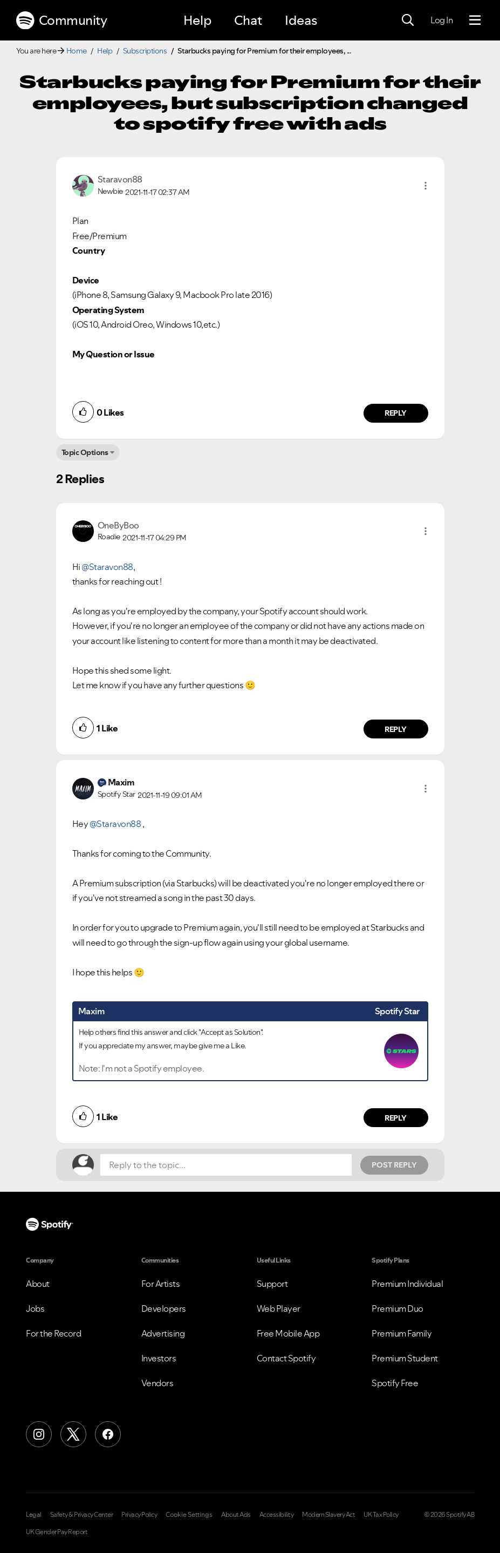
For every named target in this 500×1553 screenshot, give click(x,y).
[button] (425, 186)
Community (61, 20)
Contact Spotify (286, 1358)
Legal (34, 1514)
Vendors (157, 1383)
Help (197, 20)
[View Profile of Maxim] (121, 782)
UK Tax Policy (381, 1514)
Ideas (301, 20)
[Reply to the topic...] (226, 1165)
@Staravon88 (107, 567)
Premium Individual (407, 1284)
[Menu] (475, 20)
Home (76, 50)
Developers (163, 1308)
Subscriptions (145, 50)
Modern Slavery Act (328, 1514)
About (38, 1284)
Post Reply (394, 1164)
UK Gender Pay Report (56, 1532)
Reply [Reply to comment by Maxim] (396, 1118)
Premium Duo (397, 1308)
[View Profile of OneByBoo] (118, 525)
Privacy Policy (139, 1514)
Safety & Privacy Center (81, 1514)
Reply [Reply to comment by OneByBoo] (396, 729)
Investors (158, 1358)
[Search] (408, 20)
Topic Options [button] (84, 452)
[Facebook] (108, 1434)
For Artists (160, 1284)
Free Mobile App (288, 1333)
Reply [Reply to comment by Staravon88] (396, 413)
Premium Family (401, 1333)
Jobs (35, 1308)
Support (272, 1284)
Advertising (163, 1333)
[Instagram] (39, 1434)
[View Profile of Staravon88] (120, 179)
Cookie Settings (189, 1514)
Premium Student (405, 1358)
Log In (441, 20)
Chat (248, 20)
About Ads (236, 1514)
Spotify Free (395, 1383)
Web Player (278, 1308)
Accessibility (276, 1514)
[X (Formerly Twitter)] (73, 1434)
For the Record (53, 1333)
